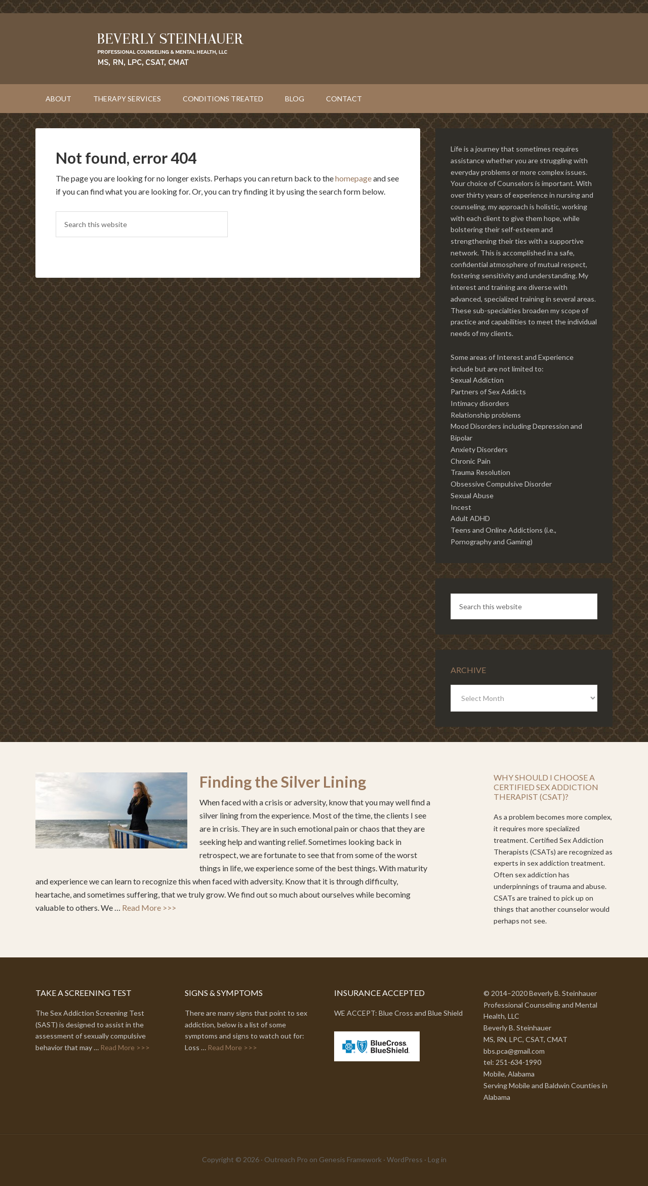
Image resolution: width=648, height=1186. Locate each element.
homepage (353, 178)
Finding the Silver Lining (282, 781)
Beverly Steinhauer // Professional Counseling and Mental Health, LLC (324, 48)
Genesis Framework (350, 1159)
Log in (437, 1159)
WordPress (405, 1159)
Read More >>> (149, 907)
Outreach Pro (286, 1159)
